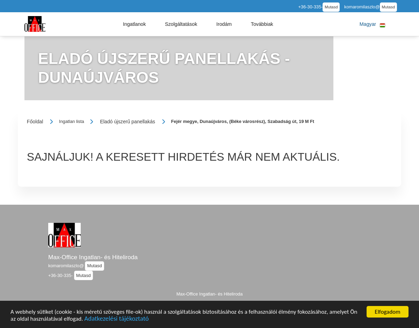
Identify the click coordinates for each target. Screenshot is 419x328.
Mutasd (331, 7)
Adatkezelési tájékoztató (116, 320)
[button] (134, 24)
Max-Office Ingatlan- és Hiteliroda (93, 257)
